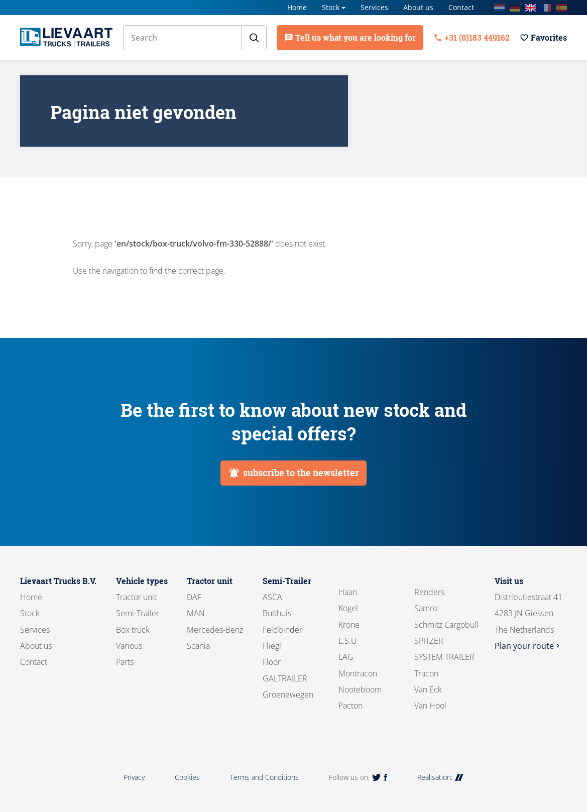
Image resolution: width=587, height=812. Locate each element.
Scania (198, 645)
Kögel (348, 608)
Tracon (426, 673)
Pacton (350, 705)
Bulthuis (277, 613)
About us (418, 7)
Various (129, 645)
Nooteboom (360, 689)
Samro (425, 608)
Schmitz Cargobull (446, 624)
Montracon (357, 673)
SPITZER (428, 640)
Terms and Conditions (264, 777)
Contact (461, 7)
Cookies (187, 777)
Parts (125, 661)
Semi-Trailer (137, 613)
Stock (330, 7)
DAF (194, 597)
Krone (349, 624)
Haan (347, 592)
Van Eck (428, 689)
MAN (196, 613)
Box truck (133, 629)
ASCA (272, 597)
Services (374, 7)
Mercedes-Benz (215, 629)
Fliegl (272, 645)
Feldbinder (282, 629)
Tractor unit (136, 597)
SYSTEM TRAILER (444, 656)
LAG (346, 656)
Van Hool (430, 705)
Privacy (134, 777)
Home (297, 7)
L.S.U (347, 640)
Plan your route (528, 645)
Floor (272, 661)
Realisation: (440, 777)
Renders (429, 592)
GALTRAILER (285, 678)
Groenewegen (288, 694)
